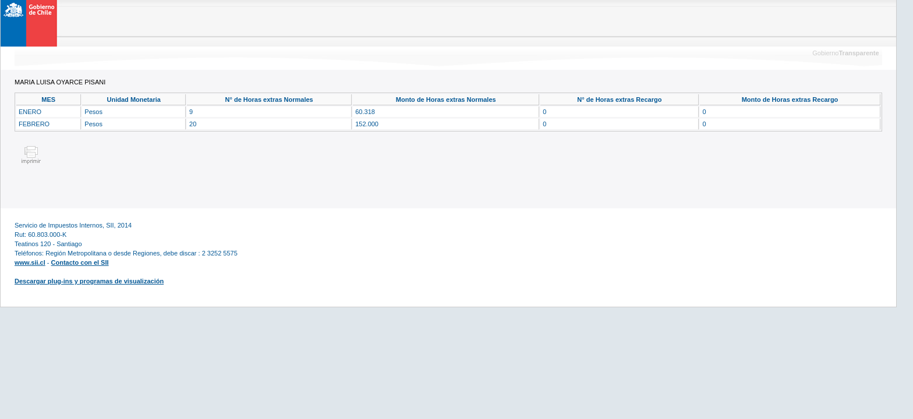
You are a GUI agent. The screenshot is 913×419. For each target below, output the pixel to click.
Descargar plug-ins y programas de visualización (89, 281)
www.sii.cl (30, 262)
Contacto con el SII (80, 262)
